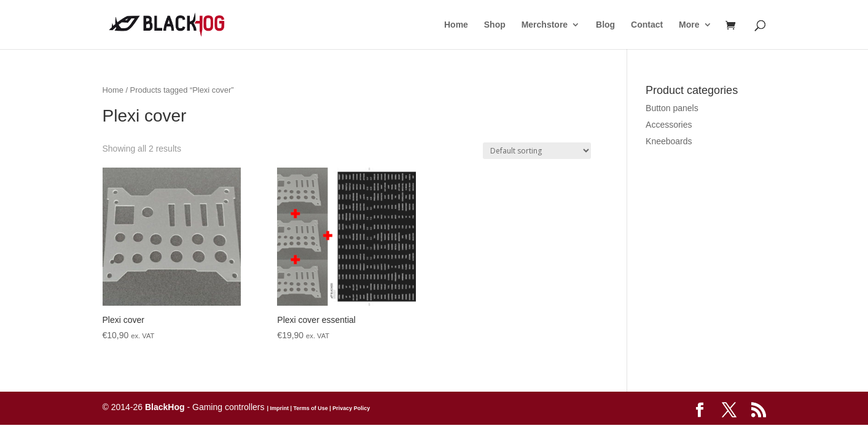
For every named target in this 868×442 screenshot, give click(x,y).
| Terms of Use (308, 408)
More (689, 24)
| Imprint (278, 408)
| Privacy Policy (349, 408)
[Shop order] (537, 150)
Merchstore (545, 24)
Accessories (669, 125)
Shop (495, 24)
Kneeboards (669, 141)
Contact (647, 24)
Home (456, 24)
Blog (605, 24)
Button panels (672, 108)
